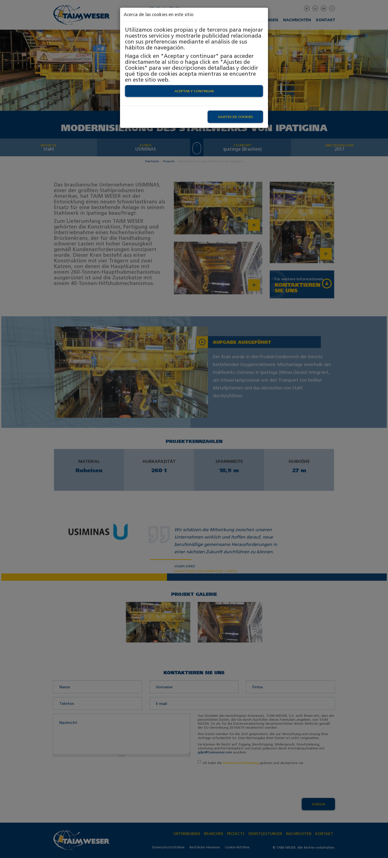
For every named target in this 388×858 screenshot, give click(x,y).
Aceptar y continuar (194, 91)
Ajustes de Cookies (235, 117)
